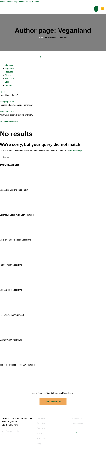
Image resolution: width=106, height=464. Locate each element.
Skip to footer (33, 2)
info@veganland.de (8, 102)
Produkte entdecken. (9, 121)
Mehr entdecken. (7, 112)
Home (41, 37)
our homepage (75, 150)
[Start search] (0, 157)
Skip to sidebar (20, 2)
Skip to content (6, 2)
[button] (96, 8)
